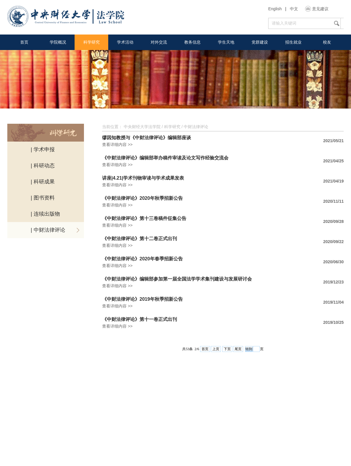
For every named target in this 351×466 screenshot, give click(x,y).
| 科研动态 (43, 165)
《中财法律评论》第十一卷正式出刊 (139, 319)
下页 (227, 349)
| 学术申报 (43, 149)
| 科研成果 (43, 182)
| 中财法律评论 (48, 230)
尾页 (238, 349)
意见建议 (320, 8)
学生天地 (226, 42)
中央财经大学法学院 (142, 126)
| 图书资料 (43, 198)
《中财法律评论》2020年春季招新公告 (142, 259)
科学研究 (91, 42)
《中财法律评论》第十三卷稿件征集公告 (144, 218)
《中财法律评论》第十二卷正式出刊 (139, 238)
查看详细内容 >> (117, 144)
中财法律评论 (196, 126)
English (275, 8)
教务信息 (192, 42)
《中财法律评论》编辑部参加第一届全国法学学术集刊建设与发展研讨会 (177, 279)
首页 (24, 42)
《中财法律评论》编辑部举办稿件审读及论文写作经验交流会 (165, 158)
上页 (215, 349)
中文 (294, 8)
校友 (327, 42)
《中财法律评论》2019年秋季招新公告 (142, 299)
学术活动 (125, 42)
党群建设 (260, 42)
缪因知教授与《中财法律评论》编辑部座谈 (146, 137)
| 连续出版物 (45, 214)
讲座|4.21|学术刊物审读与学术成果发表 (143, 178)
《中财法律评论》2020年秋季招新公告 (142, 198)
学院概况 (58, 42)
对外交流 (159, 42)
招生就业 (293, 42)
